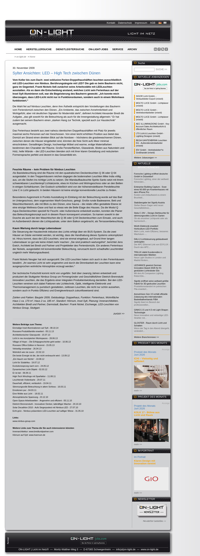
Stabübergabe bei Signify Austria (149, 202)
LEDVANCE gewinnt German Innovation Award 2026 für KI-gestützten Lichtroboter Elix (148, 268)
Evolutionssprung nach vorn (26, 366)
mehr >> (138, 390)
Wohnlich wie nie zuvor (23, 352)
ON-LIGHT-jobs (98, 49)
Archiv (132, 49)
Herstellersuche (39, 49)
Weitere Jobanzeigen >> (145, 157)
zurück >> (118, 313)
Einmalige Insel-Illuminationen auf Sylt (30, 328)
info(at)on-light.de (125, 549)
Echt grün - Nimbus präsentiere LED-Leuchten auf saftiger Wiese (43, 411)
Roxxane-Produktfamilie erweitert (28, 331)
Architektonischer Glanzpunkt (26, 335)
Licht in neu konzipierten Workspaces (30, 338)
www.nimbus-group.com (24, 421)
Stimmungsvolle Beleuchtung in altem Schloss (34, 387)
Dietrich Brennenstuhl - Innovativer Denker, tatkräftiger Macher (42, 404)
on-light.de (21, 57)
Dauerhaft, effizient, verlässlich (27, 383)
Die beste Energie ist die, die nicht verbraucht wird (36, 355)
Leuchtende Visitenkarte (24, 380)
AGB (152, 22)
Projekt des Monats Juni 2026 (144, 407)
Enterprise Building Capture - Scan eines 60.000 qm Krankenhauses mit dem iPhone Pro (151, 189)
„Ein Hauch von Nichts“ (23, 359)
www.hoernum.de (37, 435)
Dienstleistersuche (70, 49)
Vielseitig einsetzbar (22, 348)
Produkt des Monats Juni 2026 (145, 353)
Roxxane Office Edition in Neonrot (29, 345)
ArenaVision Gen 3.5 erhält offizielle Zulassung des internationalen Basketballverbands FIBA (151, 297)
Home (18, 49)
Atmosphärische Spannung (25, 397)
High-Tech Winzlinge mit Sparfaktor (29, 376)
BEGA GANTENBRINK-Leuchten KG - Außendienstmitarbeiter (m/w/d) (151, 143)
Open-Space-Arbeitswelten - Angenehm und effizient (37, 400)
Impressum (141, 22)
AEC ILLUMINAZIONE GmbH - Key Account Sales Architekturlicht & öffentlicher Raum (152, 126)
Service (117, 49)
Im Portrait (140, 456)
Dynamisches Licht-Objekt (25, 369)
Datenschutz (125, 22)
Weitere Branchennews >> (146, 337)
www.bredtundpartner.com (41, 431)
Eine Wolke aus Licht (23, 393)
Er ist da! (17, 373)
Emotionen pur (20, 390)
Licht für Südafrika (21, 362)
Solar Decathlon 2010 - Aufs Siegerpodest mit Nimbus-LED (40, 407)
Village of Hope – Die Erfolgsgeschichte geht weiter (37, 342)
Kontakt (111, 22)
